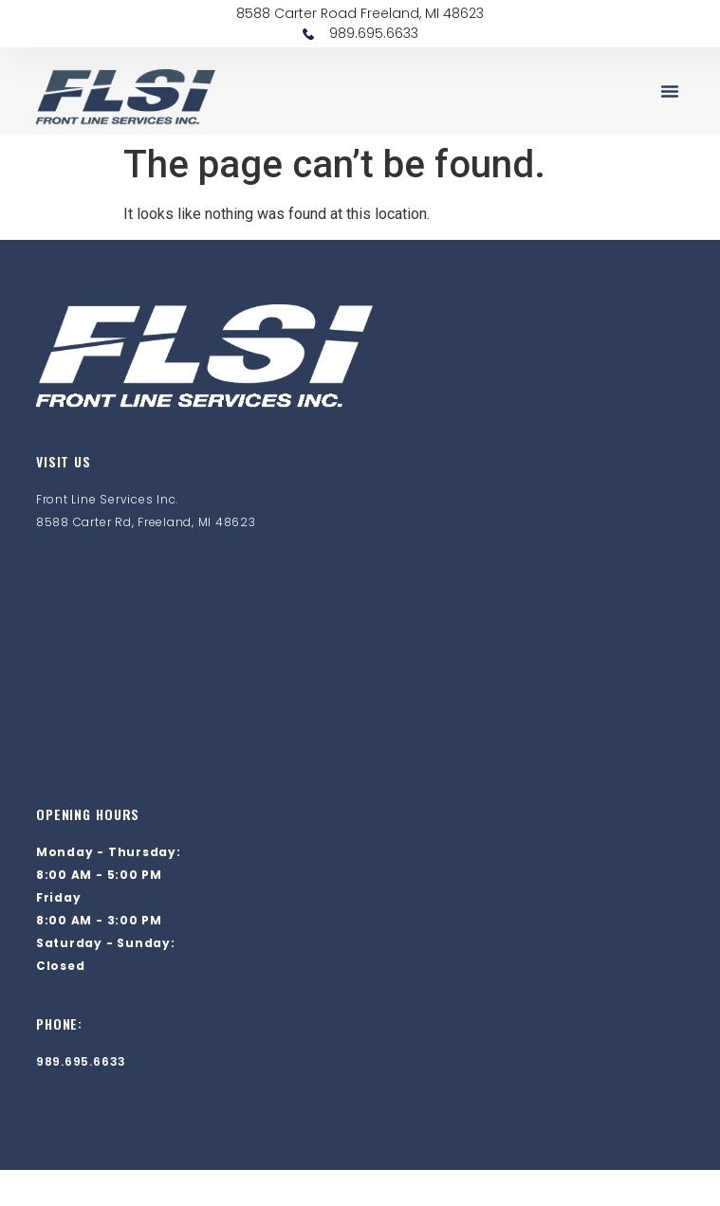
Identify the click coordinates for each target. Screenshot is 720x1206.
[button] (669, 91)
